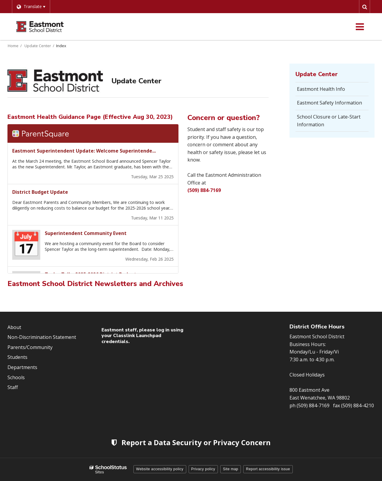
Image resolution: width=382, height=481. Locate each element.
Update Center (37, 45)
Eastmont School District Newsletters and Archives (95, 283)
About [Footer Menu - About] (14, 327)
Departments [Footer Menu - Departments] (22, 367)
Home (13, 45)
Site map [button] (230, 469)
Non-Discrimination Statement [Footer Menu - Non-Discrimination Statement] (41, 337)
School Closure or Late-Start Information (329, 120)
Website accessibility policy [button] (160, 469)
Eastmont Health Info (321, 89)
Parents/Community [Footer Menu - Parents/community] (30, 347)
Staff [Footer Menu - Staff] (12, 387)
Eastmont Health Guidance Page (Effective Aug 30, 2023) (90, 117)
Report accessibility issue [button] (268, 469)
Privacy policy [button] (203, 469)
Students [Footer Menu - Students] (17, 357)
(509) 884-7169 (204, 190)
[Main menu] (359, 26)
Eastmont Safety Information (329, 102)
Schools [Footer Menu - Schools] (16, 377)
